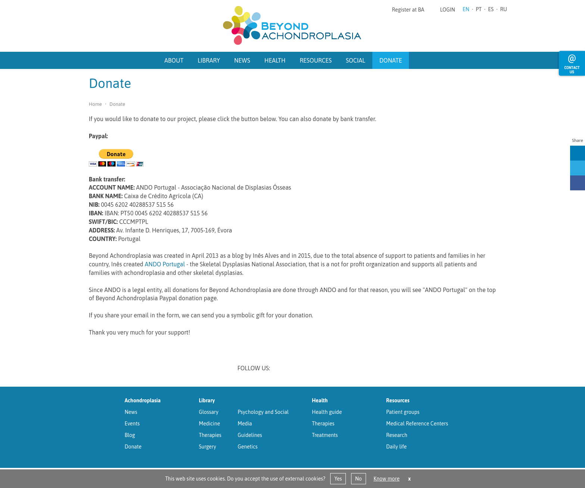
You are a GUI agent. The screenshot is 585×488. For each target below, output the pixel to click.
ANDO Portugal (165, 264)
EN (466, 9)
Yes (338, 479)
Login (447, 10)
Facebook (321, 369)
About (174, 60)
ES (491, 9)
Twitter (302, 369)
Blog (130, 435)
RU (503, 9)
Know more (386, 479)
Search (418, 59)
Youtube (341, 369)
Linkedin (282, 369)
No (358, 479)
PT (479, 9)
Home (95, 104)
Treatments (325, 435)
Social (355, 60)
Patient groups (402, 412)
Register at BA (408, 10)
